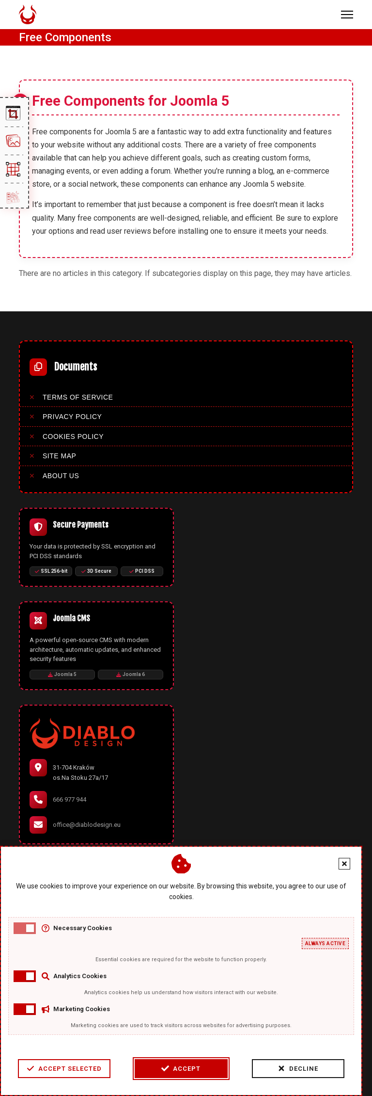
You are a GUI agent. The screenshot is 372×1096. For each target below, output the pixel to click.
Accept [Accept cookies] (181, 1068)
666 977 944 (69, 799)
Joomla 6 (130, 674)
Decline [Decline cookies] (298, 1068)
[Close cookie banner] (344, 864)
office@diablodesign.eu (87, 824)
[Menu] (347, 14)
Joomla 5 (62, 674)
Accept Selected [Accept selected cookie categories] (64, 1068)
